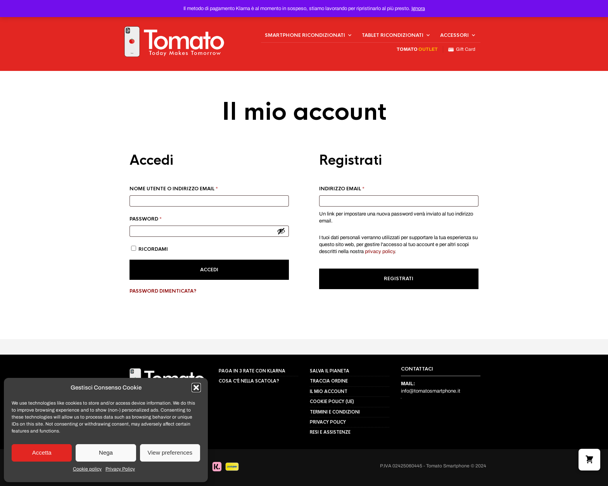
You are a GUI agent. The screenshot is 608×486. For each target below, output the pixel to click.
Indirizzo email (355, 188)
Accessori (454, 35)
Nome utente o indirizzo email (187, 188)
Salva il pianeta (329, 371)
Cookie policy (87, 469)
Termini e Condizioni (335, 412)
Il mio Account (328, 391)
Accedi (209, 270)
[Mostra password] (281, 231)
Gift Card (461, 49)
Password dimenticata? (163, 291)
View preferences (170, 452)
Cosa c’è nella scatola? (249, 381)
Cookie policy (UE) (332, 401)
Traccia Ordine (329, 381)
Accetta (42, 452)
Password (159, 218)
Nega (106, 452)
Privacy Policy (120, 469)
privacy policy (380, 251)
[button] (196, 387)
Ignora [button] (418, 8)
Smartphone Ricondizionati (305, 35)
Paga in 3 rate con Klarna (252, 371)
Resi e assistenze (330, 432)
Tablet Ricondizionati (392, 35)
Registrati (398, 279)
